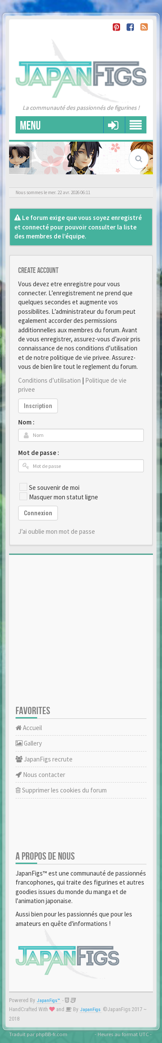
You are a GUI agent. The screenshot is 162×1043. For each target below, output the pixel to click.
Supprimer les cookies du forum (61, 790)
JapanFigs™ (48, 1000)
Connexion (38, 513)
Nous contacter (40, 775)
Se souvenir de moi (49, 487)
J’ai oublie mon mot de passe (56, 531)
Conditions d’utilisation (49, 380)
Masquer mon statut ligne (58, 496)
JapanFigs (90, 1009)
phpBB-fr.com (51, 1034)
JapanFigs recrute (44, 759)
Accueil (29, 728)
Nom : (26, 422)
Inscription (38, 405)
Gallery (29, 743)
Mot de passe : (38, 453)
